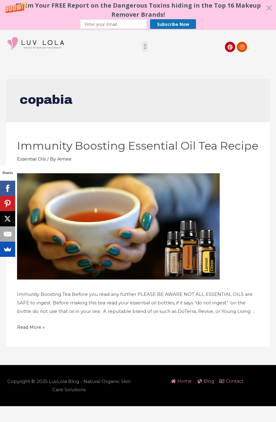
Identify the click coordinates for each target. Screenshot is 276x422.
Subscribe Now (173, 24)
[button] (138, 15)
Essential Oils (32, 175)
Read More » (31, 343)
